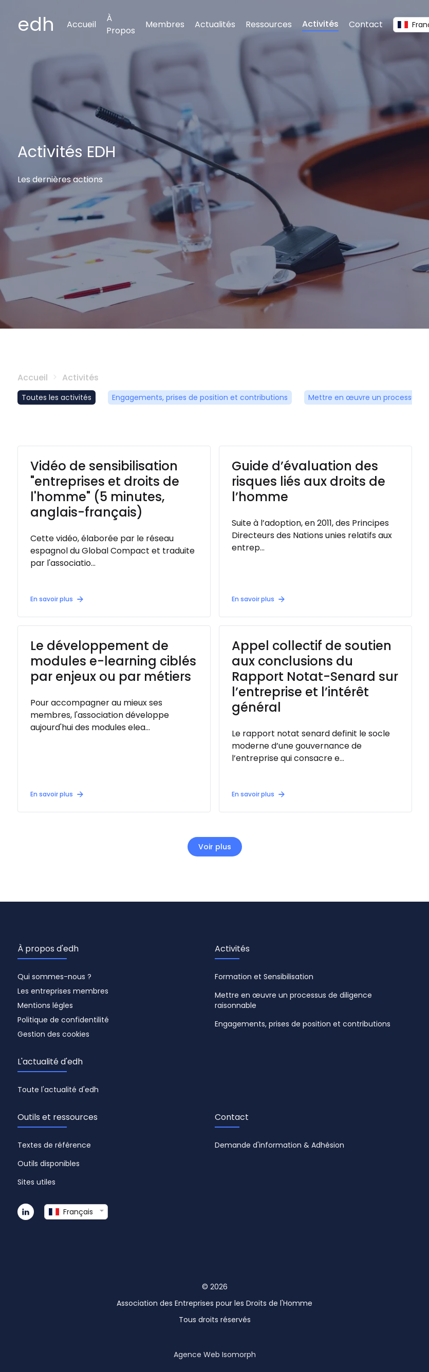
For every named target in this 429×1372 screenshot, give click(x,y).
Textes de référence (54, 1145)
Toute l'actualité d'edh (58, 1089)
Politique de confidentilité (63, 1020)
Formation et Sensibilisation (264, 976)
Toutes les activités (56, 397)
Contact (366, 24)
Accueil (81, 24)
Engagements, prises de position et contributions (200, 397)
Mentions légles (45, 1005)
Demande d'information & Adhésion (279, 1145)
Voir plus (214, 847)
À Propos (120, 24)
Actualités (215, 24)
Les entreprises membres (62, 991)
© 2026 (215, 1287)
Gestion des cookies (53, 1034)
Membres (164, 24)
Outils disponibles (48, 1163)
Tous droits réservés (215, 1319)
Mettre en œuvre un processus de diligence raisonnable (293, 1000)
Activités (320, 24)
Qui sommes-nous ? (54, 976)
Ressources (269, 24)
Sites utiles (36, 1182)
